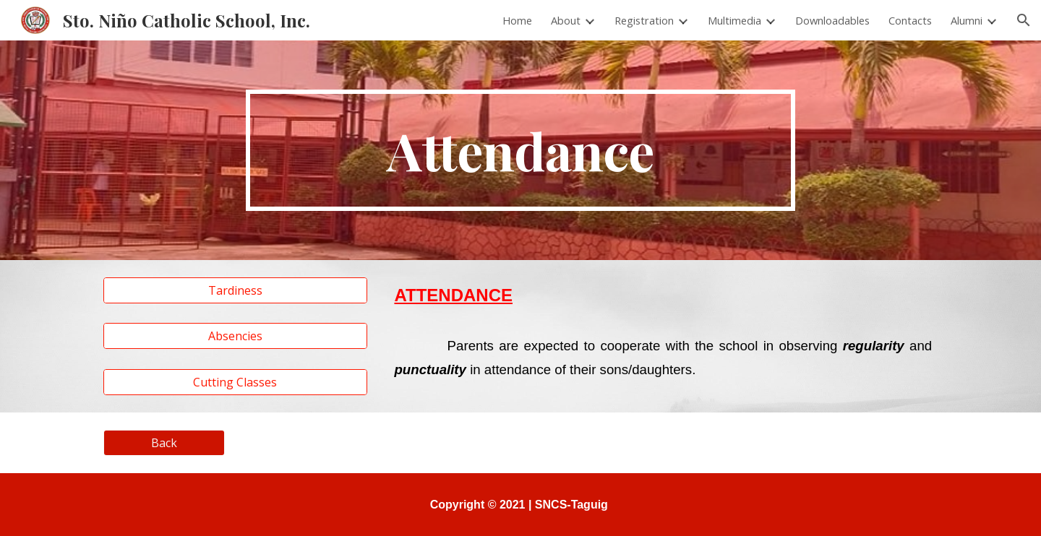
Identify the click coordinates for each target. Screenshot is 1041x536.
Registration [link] (644, 20)
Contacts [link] (910, 20)
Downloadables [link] (832, 20)
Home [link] (517, 20)
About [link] (566, 20)
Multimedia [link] (734, 20)
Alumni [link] (966, 20)
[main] (520, 150)
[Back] (164, 442)
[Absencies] (235, 335)
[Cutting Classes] (235, 382)
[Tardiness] (235, 290)
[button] (1023, 20)
